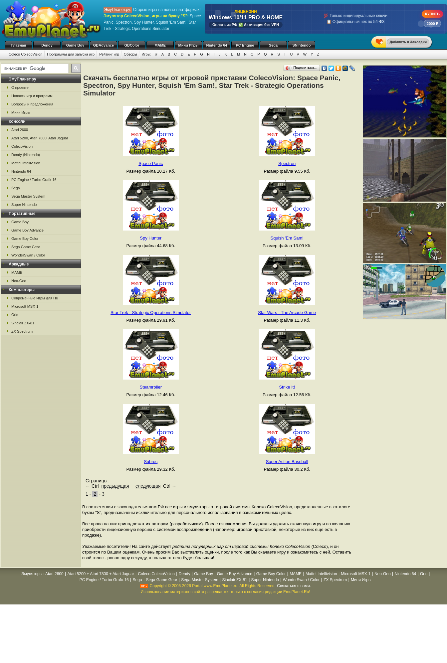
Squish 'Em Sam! (287, 238)
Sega (273, 45)
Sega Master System (28, 196)
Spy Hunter (150, 238)
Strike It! (287, 387)
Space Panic (150, 163)
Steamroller (151, 387)
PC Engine (245, 45)
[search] (34, 69)
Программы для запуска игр (71, 54)
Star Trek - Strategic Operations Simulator (151, 312)
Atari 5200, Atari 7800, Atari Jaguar (39, 138)
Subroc (150, 461)
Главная (18, 45)
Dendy (47, 45)
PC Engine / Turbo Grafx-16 (34, 180)
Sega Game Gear (25, 247)
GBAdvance (103, 45)
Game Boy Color (24, 239)
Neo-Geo (18, 281)
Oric (14, 315)
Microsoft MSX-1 (24, 306)
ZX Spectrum (22, 331)
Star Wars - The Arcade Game (287, 312)
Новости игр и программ (32, 96)
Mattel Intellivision (25, 163)
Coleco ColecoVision (25, 54)
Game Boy (75, 45)
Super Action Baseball (287, 461)
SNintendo (302, 45)
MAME (160, 45)
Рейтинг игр (109, 54)
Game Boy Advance (27, 230)
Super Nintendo (24, 205)
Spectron (287, 163)
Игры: (146, 54)
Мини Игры (188, 45)
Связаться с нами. (294, 585)
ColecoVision (22, 146)
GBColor (131, 45)
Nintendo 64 (216, 45)
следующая (147, 486)
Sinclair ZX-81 (22, 323)
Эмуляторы (31, 574)
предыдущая (115, 486)
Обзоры (130, 54)
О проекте (20, 87)
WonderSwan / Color (28, 255)
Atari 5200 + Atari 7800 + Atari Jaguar (101, 574)
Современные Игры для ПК (34, 298)
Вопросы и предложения (32, 104)
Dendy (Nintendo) (25, 155)
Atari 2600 (19, 130)
